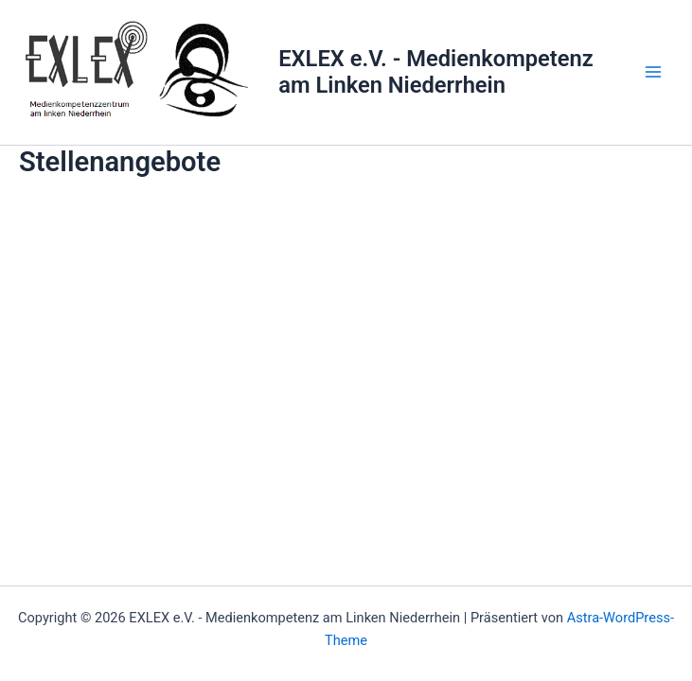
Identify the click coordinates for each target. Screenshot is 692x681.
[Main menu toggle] (653, 72)
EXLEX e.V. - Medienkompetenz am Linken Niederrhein (436, 71)
